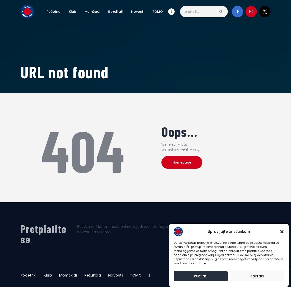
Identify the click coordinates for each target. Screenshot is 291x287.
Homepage (182, 162)
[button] (282, 231)
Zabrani (257, 276)
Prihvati (201, 276)
